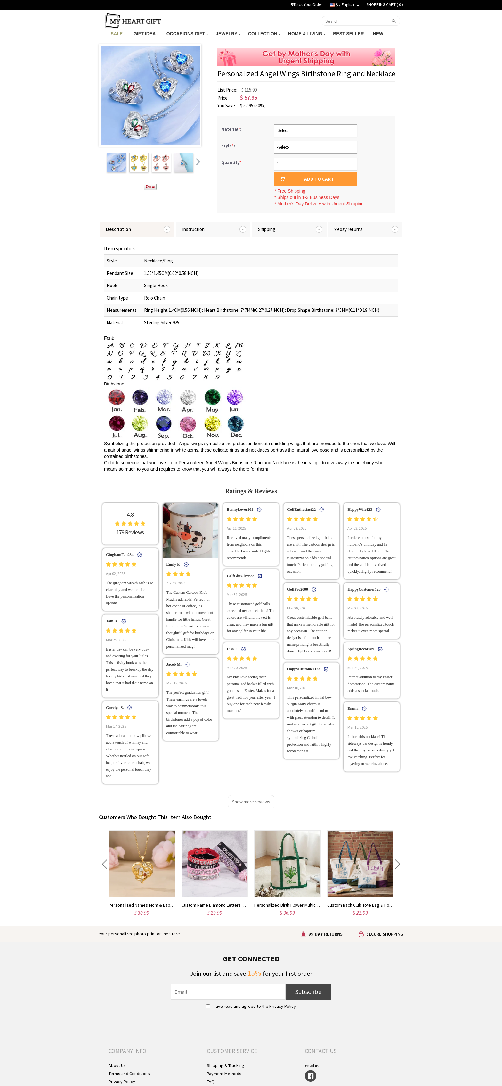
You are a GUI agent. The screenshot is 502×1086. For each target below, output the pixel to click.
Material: (231, 129)
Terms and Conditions (129, 1073)
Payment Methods (224, 1073)
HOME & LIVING (306, 33)
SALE (118, 33)
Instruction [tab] (193, 229)
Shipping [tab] (266, 229)
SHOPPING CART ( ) (385, 4)
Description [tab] (118, 229)
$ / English (344, 4)
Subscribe (308, 992)
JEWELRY (228, 33)
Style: (228, 146)
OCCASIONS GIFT (187, 33)
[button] (104, 864)
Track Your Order (306, 4)
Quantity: (232, 162)
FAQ (211, 1081)
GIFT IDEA (146, 33)
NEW (379, 33)
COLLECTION (264, 33)
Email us (311, 1066)
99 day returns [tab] (348, 229)
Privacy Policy (282, 1006)
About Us (117, 1065)
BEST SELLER (349, 33)
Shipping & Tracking (225, 1065)
